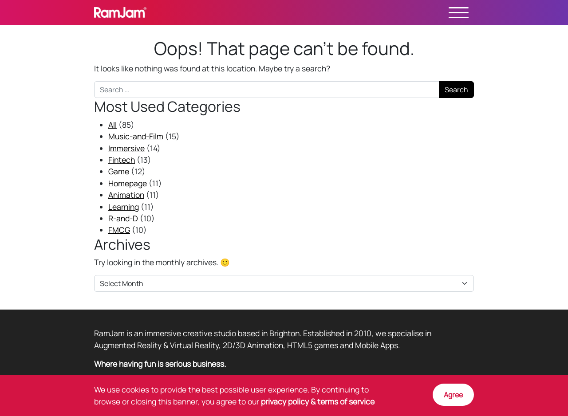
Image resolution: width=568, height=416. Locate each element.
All (112, 124)
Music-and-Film (135, 136)
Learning (123, 206)
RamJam (120, 12)
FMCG (119, 229)
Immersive (126, 148)
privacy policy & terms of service (318, 401)
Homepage (127, 183)
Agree (453, 395)
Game (118, 171)
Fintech (121, 159)
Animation (126, 194)
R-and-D (123, 218)
